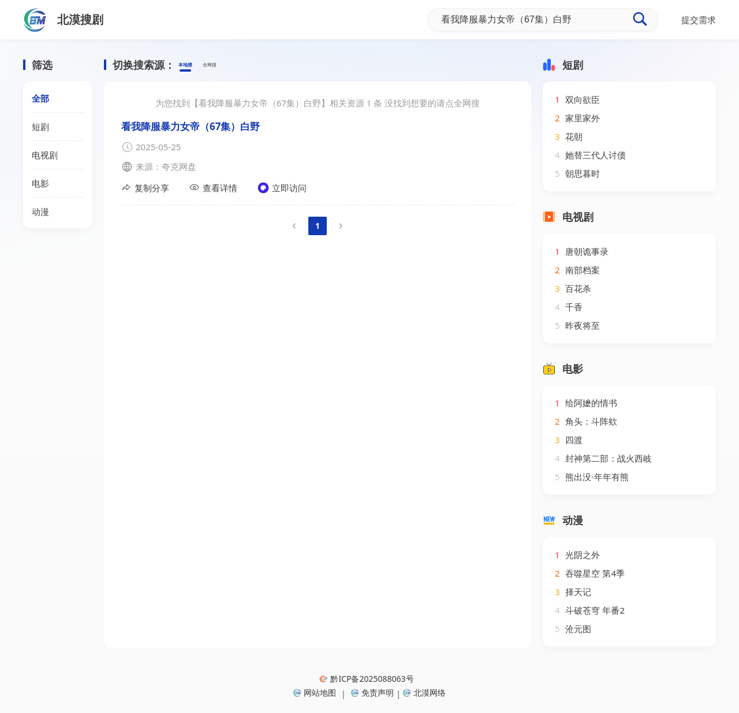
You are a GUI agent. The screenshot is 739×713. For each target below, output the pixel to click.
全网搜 (228, 65)
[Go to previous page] (294, 226)
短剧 (40, 126)
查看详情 (213, 187)
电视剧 (45, 155)
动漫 (40, 211)
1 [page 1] (317, 225)
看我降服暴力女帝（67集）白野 (190, 126)
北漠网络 (424, 692)
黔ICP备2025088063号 (366, 678)
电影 (40, 183)
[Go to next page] (340, 226)
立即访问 (282, 188)
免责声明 (372, 692)
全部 (40, 98)
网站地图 (314, 692)
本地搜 (191, 65)
